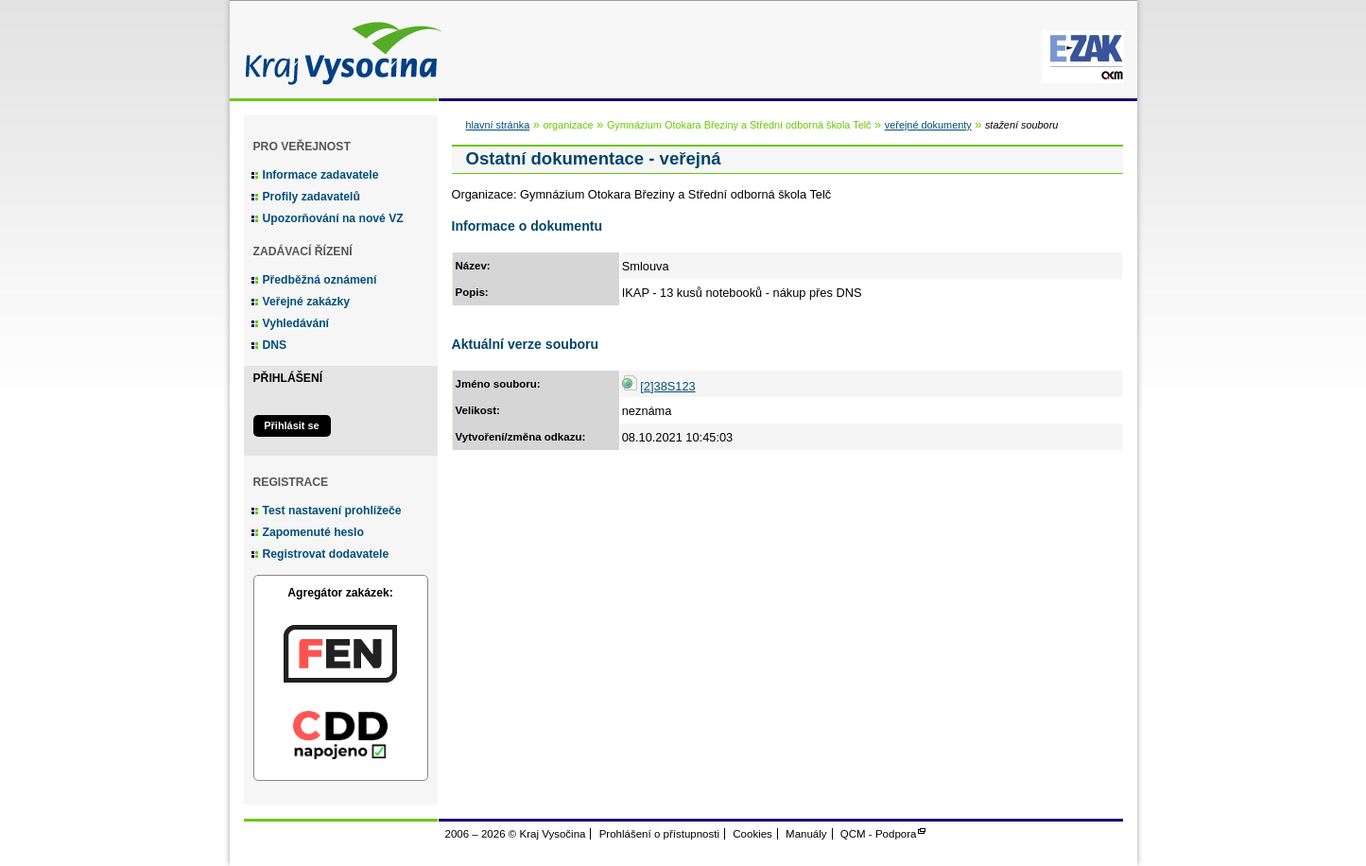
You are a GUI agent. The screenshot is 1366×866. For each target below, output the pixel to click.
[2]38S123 (667, 386)
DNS (275, 345)
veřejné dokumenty (928, 124)
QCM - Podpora (878, 834)
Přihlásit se (291, 425)
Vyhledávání (296, 323)
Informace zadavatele (321, 175)
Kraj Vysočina (338, 49)
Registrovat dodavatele (326, 554)
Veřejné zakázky (307, 301)
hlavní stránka (498, 124)
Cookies (752, 834)
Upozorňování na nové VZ (333, 218)
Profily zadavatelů (311, 196)
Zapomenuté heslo (313, 532)
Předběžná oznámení (320, 279)
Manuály (806, 834)
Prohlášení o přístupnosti (659, 834)
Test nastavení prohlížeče (332, 510)
